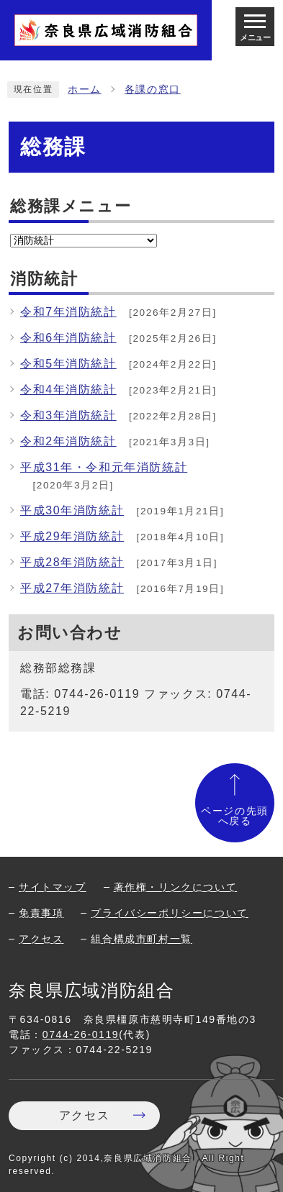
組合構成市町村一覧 (141, 939)
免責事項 (41, 913)
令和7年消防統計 (68, 312)
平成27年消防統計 (72, 588)
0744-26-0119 (80, 1034)
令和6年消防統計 (68, 338)
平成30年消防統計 (72, 510)
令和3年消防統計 (68, 415)
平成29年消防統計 (72, 536)
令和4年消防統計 (68, 389)
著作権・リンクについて (176, 887)
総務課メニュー (70, 206)
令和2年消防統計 (68, 441)
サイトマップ (52, 887)
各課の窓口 (153, 89)
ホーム (85, 89)
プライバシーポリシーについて (169, 913)
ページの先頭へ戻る (235, 816)
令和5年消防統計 (68, 364)
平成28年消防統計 (72, 562)
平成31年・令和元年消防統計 (103, 467)
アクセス (41, 939)
